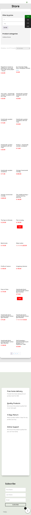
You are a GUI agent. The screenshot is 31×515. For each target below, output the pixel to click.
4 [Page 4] (17, 353)
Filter (5, 27)
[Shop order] (23, 48)
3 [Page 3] (15, 353)
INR (27, 20)
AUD (27, 26)
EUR (27, 23)
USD (27, 16)
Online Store (6, 37)
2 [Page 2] (13, 353)
